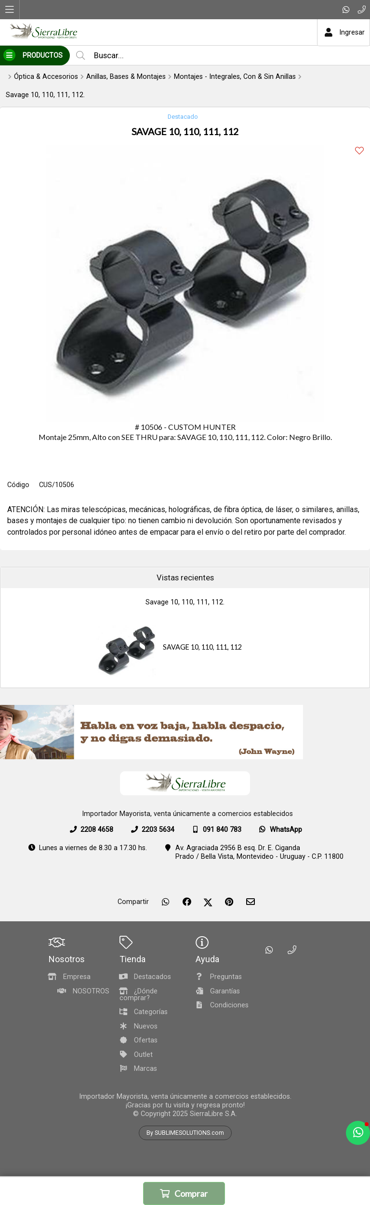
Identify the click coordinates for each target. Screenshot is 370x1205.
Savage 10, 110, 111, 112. (45, 95)
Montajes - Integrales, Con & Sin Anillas (235, 77)
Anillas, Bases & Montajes (126, 77)
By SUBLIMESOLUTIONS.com (185, 1133)
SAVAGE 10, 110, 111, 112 (202, 647)
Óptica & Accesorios (46, 77)
